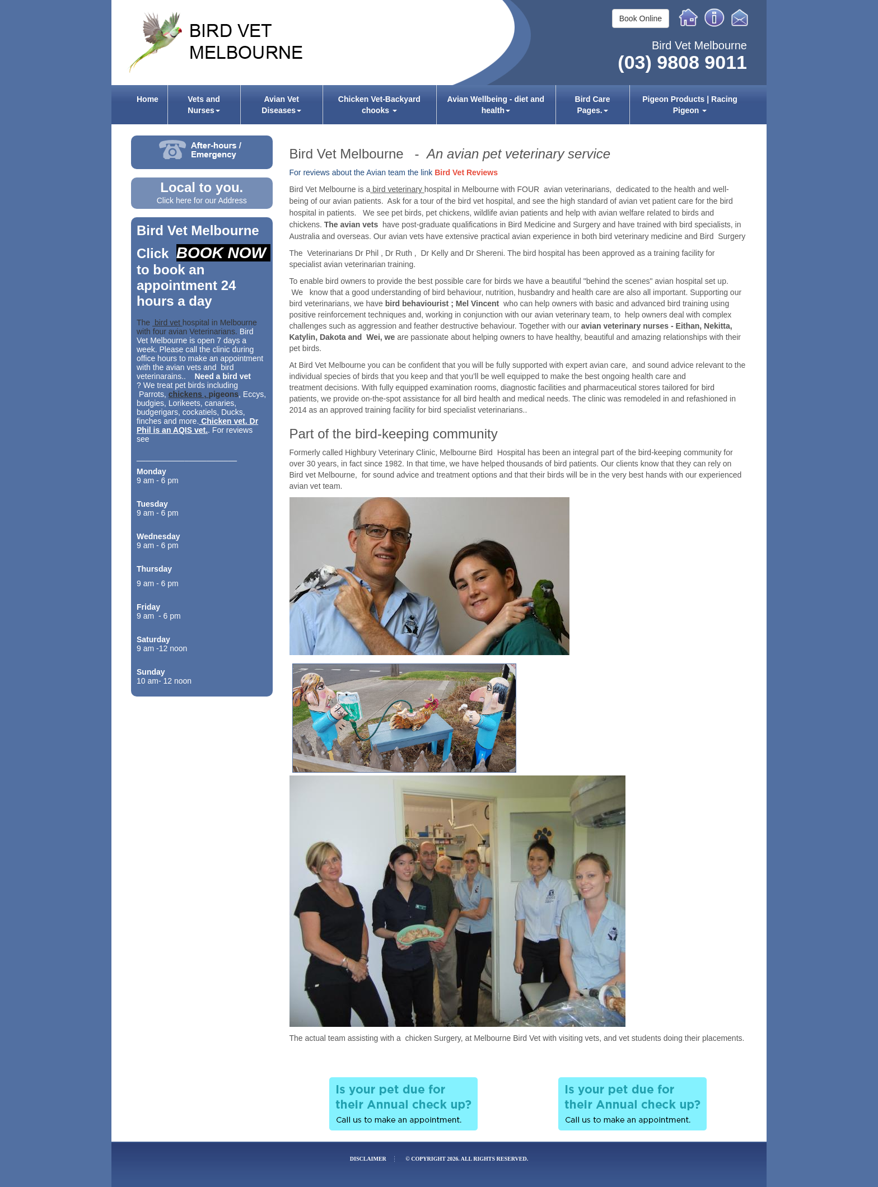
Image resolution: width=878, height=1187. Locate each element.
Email (741, 17)
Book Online (640, 18)
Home (688, 17)
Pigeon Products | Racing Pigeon (689, 105)
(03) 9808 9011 (682, 62)
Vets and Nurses (204, 105)
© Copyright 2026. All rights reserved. (466, 1159)
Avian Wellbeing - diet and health (495, 105)
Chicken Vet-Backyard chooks (379, 105)
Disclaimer (368, 1159)
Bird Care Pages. (592, 105)
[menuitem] (147, 104)
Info (714, 17)
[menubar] (439, 104)
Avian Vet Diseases (281, 105)
